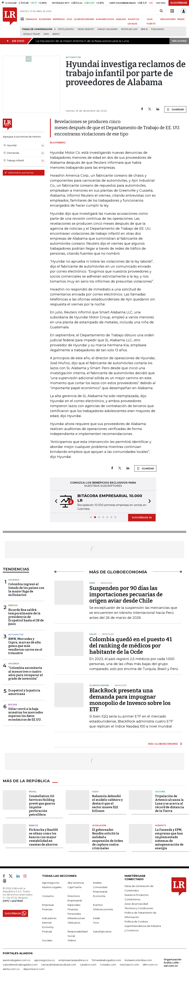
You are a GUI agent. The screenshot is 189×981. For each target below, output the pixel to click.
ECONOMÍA (45, 19)
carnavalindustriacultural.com (58, 964)
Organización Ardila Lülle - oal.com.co (172, 962)
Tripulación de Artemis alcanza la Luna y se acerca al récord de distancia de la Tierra (169, 803)
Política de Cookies (136, 921)
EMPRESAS (59, 19)
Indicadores (49, 918)
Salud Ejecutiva (102, 931)
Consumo (48, 896)
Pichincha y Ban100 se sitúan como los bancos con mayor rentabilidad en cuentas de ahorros (43, 837)
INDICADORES (168, 19)
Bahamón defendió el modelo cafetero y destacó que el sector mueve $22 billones (107, 803)
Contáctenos (132, 899)
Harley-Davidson (107, 29)
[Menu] (23, 18)
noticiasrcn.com (129, 964)
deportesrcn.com (33, 969)
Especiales (74, 904)
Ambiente (160, 825)
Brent (56, 34)
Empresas (48, 904)
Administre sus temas (19, 172)
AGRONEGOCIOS (105, 19)
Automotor (15, 634)
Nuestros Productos (136, 894)
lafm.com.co (150, 964)
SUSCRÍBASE (178, 2)
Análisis (97, 882)
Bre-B (144, 29)
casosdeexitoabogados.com (20, 964)
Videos (72, 940)
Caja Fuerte (75, 887)
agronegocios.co (44, 960)
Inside (96, 918)
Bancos (33, 825)
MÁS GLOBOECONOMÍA (163, 743)
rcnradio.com (108, 964)
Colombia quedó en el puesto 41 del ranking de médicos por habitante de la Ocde (130, 645)
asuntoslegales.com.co (16, 960)
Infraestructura (76, 918)
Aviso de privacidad (136, 903)
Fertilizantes (66, 29)
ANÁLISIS (121, 19)
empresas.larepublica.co (73, 960)
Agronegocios (50, 882)
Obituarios (74, 922)
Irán (46, 34)
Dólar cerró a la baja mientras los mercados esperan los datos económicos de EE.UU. (25, 714)
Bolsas (12, 704)
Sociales (47, 940)
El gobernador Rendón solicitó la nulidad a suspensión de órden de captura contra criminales (107, 839)
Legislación (99, 825)
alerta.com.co (11, 969)
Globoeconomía (103, 909)
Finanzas (47, 909)
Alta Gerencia (76, 882)
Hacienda (13, 580)
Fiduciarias (157, 29)
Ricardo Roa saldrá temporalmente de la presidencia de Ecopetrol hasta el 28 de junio (26, 617)
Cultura (160, 791)
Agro (95, 791)
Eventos (98, 904)
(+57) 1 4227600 (13, 900)
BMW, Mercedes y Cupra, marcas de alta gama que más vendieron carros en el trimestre (25, 646)
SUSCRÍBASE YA (142, 517)
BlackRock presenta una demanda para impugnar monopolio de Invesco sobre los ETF (130, 700)
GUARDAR (175, 109)
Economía (99, 896)
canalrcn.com (88, 964)
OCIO (69, 19)
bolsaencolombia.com (138, 960)
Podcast (47, 931)
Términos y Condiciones (139, 908)
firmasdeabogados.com (106, 960)
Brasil (33, 791)
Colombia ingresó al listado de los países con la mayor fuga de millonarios (26, 589)
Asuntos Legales (51, 887)
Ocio (96, 922)
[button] (55, 502)
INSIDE (181, 19)
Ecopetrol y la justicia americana (24, 692)
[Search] (161, 11)
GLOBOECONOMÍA (84, 19)
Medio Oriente (86, 29)
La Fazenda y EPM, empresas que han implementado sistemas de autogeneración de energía (169, 839)
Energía (13, 605)
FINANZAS (31, 19)
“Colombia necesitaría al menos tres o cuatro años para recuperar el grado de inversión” (25, 673)
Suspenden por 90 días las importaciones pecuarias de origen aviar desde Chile (126, 594)
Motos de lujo (129, 29)
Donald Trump (31, 34)
